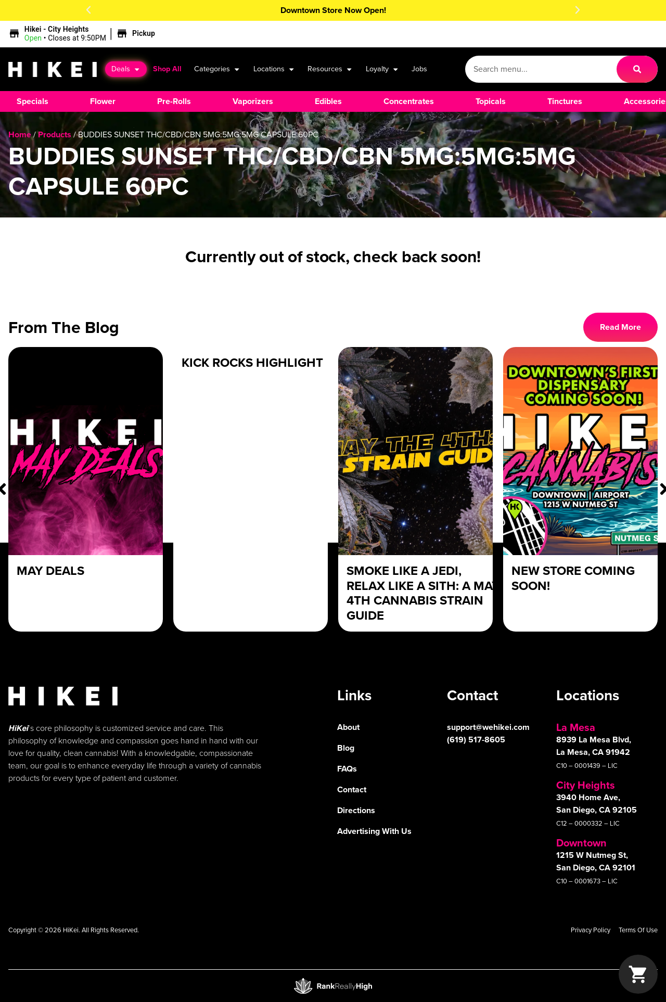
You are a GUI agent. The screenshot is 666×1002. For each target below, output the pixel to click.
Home (19, 134)
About (348, 727)
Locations (274, 69)
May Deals (50, 570)
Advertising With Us (374, 831)
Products (54, 134)
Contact (351, 789)
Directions (356, 810)
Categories (217, 69)
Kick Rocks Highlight (252, 362)
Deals (125, 69)
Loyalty (382, 69)
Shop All (167, 68)
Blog (345, 748)
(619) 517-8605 (476, 740)
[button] (88, 10)
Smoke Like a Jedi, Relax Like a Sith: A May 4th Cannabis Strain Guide (423, 593)
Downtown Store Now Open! (333, 10)
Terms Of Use (638, 930)
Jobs (419, 68)
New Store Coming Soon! (573, 578)
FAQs (347, 769)
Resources (330, 69)
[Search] (637, 69)
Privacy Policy (590, 930)
